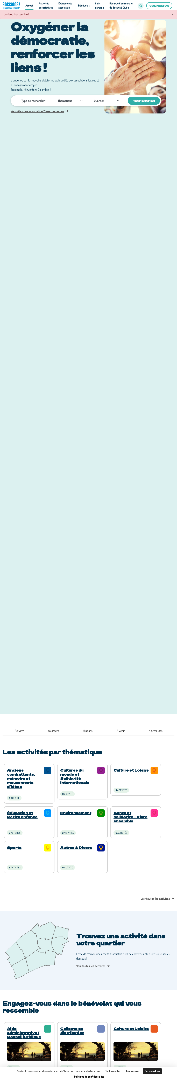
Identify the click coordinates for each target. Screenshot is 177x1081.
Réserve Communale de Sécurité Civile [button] (121, 5)
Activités (19, 731)
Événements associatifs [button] (65, 5)
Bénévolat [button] (84, 5)
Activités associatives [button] (46, 5)
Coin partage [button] (99, 5)
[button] (141, 6)
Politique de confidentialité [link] (89, 1076)
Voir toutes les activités (155, 898)
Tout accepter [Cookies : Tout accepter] (113, 1071)
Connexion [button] (159, 5)
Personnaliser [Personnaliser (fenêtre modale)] (152, 1071)
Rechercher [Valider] (143, 100)
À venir (121, 731)
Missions (88, 731)
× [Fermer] (172, 14)
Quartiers (53, 731)
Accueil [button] (29, 5)
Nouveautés (155, 731)
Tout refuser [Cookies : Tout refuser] (132, 1071)
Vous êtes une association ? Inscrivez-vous (37, 111)
